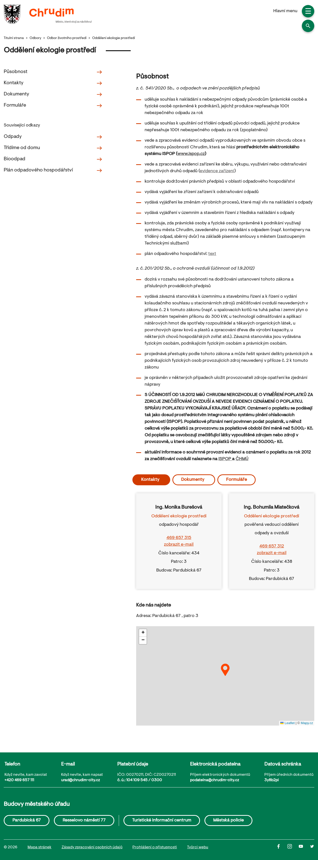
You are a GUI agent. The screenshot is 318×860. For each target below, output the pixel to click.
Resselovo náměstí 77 (84, 820)
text (212, 254)
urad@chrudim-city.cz (80, 780)
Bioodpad (53, 159)
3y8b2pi (271, 780)
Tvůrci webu (197, 847)
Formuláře (53, 106)
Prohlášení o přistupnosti (154, 847)
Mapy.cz (307, 723)
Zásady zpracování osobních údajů (92, 847)
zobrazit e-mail (179, 544)
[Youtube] (304, 847)
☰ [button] (308, 12)
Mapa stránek (39, 847)
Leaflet (287, 723)
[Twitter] (312, 847)
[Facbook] (281, 847)
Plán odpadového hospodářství (53, 170)
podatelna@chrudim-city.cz (214, 780)
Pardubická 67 (26, 820)
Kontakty (53, 83)
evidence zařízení (217, 171)
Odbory (35, 38)
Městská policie (228, 820)
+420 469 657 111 (19, 780)
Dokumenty (53, 94)
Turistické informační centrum (161, 820)
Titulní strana (14, 38)
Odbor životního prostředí (66, 38)
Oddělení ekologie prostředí (113, 38)
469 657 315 (178, 538)
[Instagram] (293, 847)
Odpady (53, 137)
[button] (308, 26)
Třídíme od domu (53, 148)
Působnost (53, 72)
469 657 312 (271, 546)
